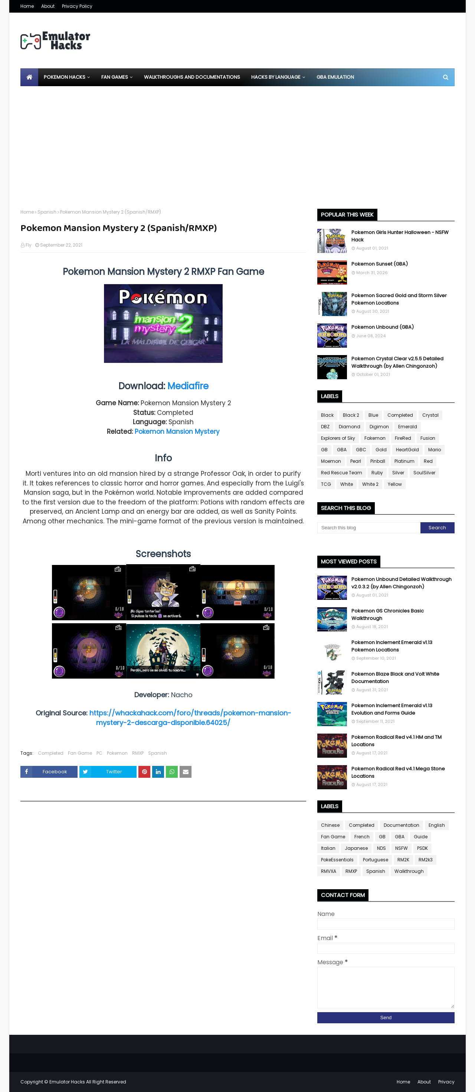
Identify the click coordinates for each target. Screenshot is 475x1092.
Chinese (330, 825)
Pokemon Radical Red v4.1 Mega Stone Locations (398, 772)
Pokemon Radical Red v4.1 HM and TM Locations (396, 741)
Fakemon (375, 438)
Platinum (404, 461)
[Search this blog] (368, 527)
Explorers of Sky (338, 438)
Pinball (377, 461)
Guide (421, 836)
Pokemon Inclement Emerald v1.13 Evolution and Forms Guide (391, 709)
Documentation (401, 825)
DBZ (325, 426)
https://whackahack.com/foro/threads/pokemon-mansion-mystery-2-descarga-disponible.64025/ (190, 717)
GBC (361, 449)
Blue (373, 415)
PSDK (422, 848)
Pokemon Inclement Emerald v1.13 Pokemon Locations (391, 646)
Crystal (430, 415)
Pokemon (117, 753)
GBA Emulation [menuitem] (335, 77)
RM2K (403, 860)
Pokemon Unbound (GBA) (382, 327)
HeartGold (407, 449)
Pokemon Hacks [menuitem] (64, 77)
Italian (328, 848)
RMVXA (328, 871)
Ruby (377, 472)
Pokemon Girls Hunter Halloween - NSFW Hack (400, 236)
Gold (381, 449)
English (437, 825)
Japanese (356, 848)
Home (27, 6)
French (362, 836)
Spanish (46, 212)
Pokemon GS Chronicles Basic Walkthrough (387, 614)
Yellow (395, 484)
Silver (398, 472)
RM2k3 (426, 860)
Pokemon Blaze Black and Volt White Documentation (395, 677)
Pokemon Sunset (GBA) (379, 263)
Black (327, 415)
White (346, 484)
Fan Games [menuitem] (114, 77)
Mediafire (188, 386)
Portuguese (375, 860)
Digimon (379, 426)
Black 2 (351, 415)
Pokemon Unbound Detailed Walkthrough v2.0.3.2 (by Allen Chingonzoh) (401, 583)
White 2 (370, 484)
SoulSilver (424, 472)
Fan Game (80, 753)
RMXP (138, 753)
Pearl (355, 461)
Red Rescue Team (341, 472)
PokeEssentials (337, 860)
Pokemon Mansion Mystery (177, 431)
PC (99, 753)
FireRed (403, 438)
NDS (381, 848)
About (48, 6)
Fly (29, 245)
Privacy (446, 1082)
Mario (434, 449)
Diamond (349, 426)
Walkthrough (409, 871)
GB (324, 449)
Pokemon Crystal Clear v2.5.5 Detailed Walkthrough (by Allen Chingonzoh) (397, 362)
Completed (50, 753)
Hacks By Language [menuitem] (276, 77)
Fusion (427, 438)
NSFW (401, 848)
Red (428, 461)
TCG (326, 484)
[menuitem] (29, 77)
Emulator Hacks (67, 1082)
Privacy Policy (77, 6)
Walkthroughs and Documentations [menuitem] (192, 77)
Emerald (407, 426)
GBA (342, 449)
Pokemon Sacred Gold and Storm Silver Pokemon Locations (399, 299)
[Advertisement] (237, 142)
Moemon (331, 461)
